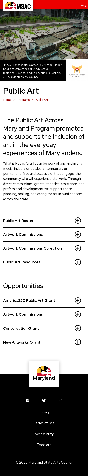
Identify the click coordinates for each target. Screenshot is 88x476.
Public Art (41, 100)
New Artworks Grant (42, 342)
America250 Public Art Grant (42, 300)
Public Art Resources (42, 262)
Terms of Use (44, 423)
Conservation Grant (42, 328)
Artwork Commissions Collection (42, 248)
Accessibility (44, 434)
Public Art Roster (42, 220)
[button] (83, 4)
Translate (44, 444)
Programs (23, 100)
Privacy (44, 412)
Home (7, 100)
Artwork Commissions (42, 234)
